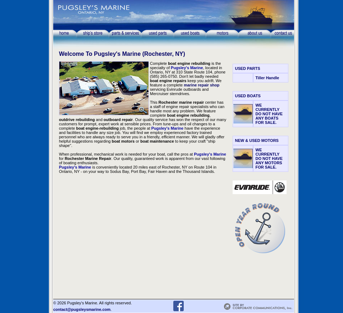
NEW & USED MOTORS (257, 140)
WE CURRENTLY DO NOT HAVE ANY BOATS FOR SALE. (269, 114)
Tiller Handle (267, 78)
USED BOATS (248, 96)
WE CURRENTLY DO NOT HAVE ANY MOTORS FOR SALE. (269, 158)
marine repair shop (201, 85)
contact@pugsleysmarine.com (81, 309)
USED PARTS (247, 68)
